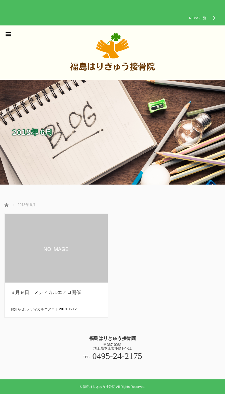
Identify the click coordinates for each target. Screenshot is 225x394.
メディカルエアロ (41, 309)
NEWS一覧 (198, 18)
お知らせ (18, 309)
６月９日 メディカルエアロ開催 (46, 292)
